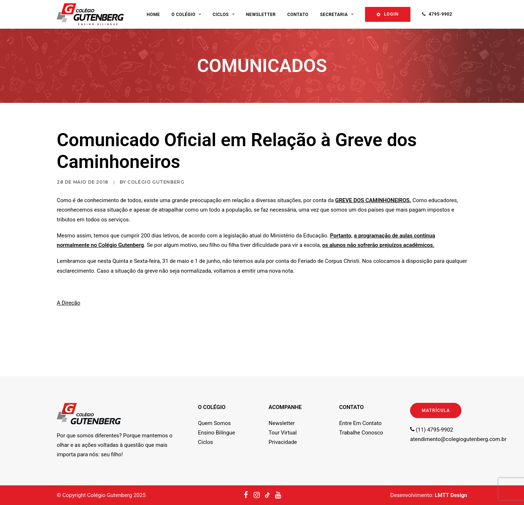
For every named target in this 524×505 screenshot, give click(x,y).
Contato (297, 14)
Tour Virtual (283, 432)
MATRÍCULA (436, 410)
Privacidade (283, 442)
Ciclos (223, 14)
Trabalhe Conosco (361, 432)
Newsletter (261, 14)
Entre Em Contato (360, 423)
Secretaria (336, 14)
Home (153, 14)
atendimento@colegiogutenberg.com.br (458, 439)
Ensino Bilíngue (216, 432)
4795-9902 (440, 14)
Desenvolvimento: (428, 495)
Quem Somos (214, 423)
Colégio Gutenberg (155, 182)
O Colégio (186, 14)
